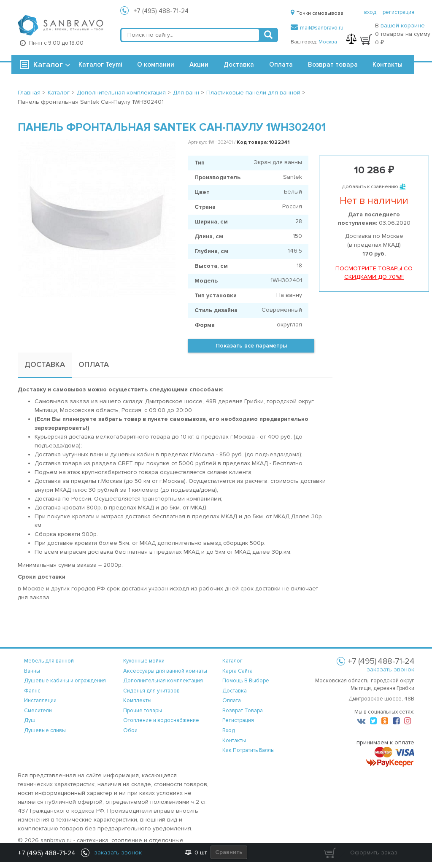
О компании (155, 64)
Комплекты (137, 700)
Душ (29, 720)
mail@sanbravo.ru (317, 27)
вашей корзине (403, 25)
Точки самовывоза (317, 13)
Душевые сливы (45, 730)
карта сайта (237, 671)
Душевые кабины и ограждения (65, 680)
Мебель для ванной (49, 660)
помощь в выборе (245, 680)
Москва (328, 42)
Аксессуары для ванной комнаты (165, 671)
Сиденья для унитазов (151, 690)
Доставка (239, 64)
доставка (234, 690)
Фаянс (32, 690)
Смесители (38, 710)
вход (370, 12)
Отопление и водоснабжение (161, 720)
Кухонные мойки (144, 660)
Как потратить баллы (248, 750)
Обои (130, 730)
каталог (232, 660)
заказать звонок (390, 669)
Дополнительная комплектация (163, 680)
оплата (231, 700)
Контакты (387, 64)
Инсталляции (40, 700)
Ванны (32, 671)
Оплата (281, 64)
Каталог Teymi (100, 64)
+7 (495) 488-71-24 (161, 11)
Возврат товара (333, 64)
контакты (234, 740)
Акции (198, 64)
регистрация (398, 12)
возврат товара (242, 710)
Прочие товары (142, 710)
